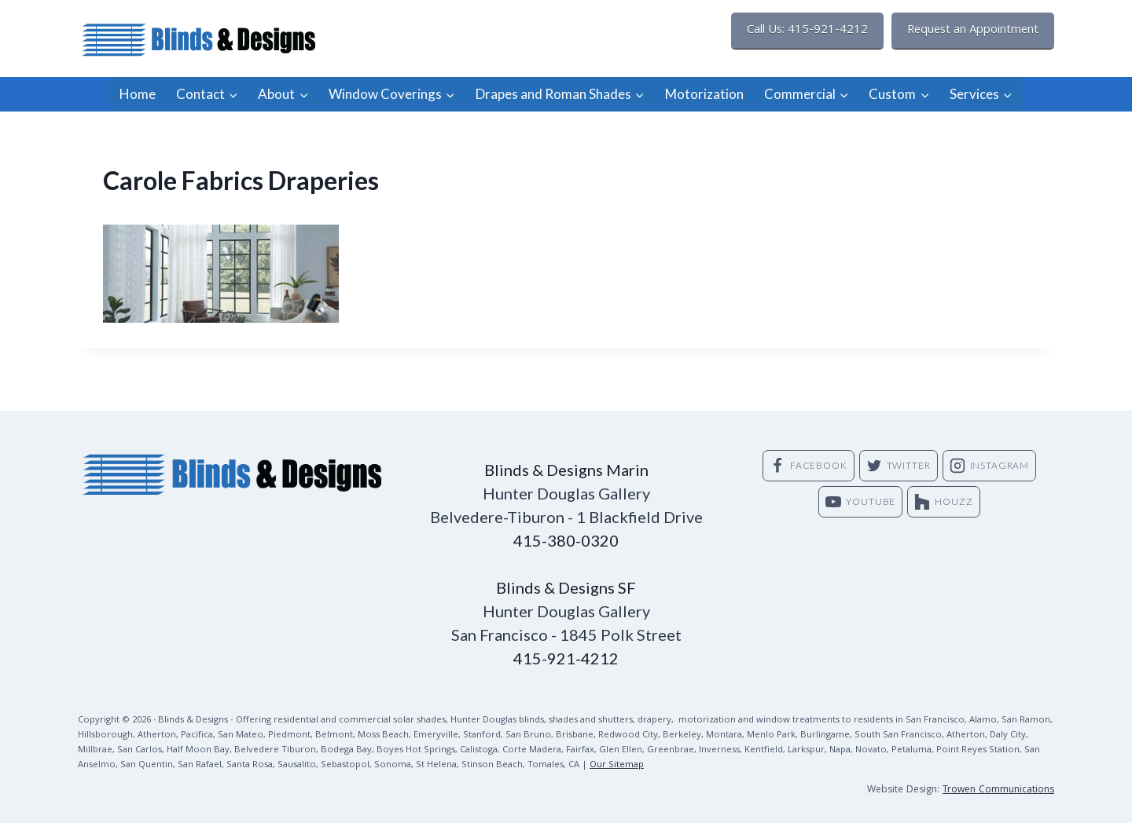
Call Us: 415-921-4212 (807, 30)
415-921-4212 (566, 658)
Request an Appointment (972, 30)
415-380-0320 (566, 540)
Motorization (704, 94)
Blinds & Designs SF (566, 587)
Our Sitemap (617, 765)
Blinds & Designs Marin (566, 469)
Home (137, 94)
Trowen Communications (998, 790)
